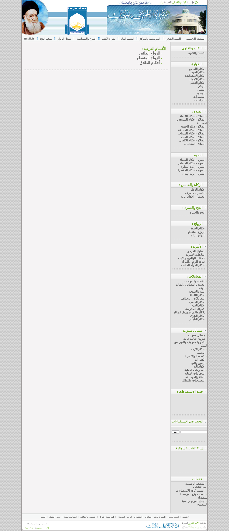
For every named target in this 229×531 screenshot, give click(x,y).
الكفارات (200, 359)
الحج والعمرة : (192, 208)
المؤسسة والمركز (106, 517)
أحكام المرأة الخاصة (193, 265)
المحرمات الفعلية (194, 370)
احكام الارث (198, 349)
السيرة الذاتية (159, 517)
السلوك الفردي (196, 251)
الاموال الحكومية (195, 309)
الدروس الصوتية (125, 517)
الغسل (201, 89)
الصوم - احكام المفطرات (190, 170)
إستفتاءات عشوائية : (190, 448)
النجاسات (199, 100)
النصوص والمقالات (87, 517)
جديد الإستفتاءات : (192, 392)
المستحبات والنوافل (193, 380)
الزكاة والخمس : (191, 185)
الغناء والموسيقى (195, 377)
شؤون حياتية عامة (194, 338)
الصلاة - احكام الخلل (193, 137)
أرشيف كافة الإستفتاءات (190, 490)
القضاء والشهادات (194, 281)
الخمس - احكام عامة (192, 196)
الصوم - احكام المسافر (191, 163)
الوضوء (201, 93)
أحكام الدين (198, 305)
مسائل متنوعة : (192, 330)
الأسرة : (196, 246)
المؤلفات (148, 517)
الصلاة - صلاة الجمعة (193, 126)
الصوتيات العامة (70, 517)
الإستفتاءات (138, 517)
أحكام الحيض (197, 72)
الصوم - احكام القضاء (192, 159)
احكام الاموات (197, 79)
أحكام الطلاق (150, 63)
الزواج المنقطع (148, 58)
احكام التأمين (197, 319)
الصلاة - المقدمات (194, 143)
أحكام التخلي (197, 82)
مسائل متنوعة (196, 335)
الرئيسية (185, 517)
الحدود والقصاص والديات (190, 284)
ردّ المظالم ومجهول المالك (189, 312)
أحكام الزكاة (197, 189)
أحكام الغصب (197, 302)
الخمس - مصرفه (195, 193)
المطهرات (199, 96)
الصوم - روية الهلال (193, 173)
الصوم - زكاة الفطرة (193, 166)
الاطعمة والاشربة (195, 356)
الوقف (201, 288)
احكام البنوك (197, 315)
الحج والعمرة (197, 212)
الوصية (201, 352)
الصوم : (197, 155)
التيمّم (201, 86)
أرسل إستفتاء (54, 517)
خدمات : (196, 479)
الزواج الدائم (150, 53)
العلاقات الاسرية (195, 254)
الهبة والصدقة (197, 291)
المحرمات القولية (194, 373)
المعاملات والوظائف (193, 298)
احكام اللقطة (197, 295)
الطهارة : (195, 64)
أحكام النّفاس (197, 68)
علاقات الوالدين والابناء (191, 258)
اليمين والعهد (197, 363)
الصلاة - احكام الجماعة (191, 130)
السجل (43, 517)
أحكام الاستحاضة (195, 75)
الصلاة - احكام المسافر (191, 133)
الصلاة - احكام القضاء (192, 116)
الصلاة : (197, 111)
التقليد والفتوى (196, 53)
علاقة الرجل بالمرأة (193, 261)
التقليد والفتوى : (191, 48)
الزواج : (197, 224)
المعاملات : (194, 276)
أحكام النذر (198, 366)
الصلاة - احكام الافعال (192, 140)
